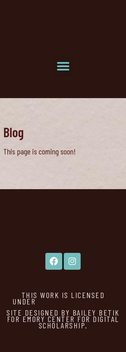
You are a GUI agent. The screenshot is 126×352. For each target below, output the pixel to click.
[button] (63, 66)
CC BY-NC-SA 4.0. (76, 301)
